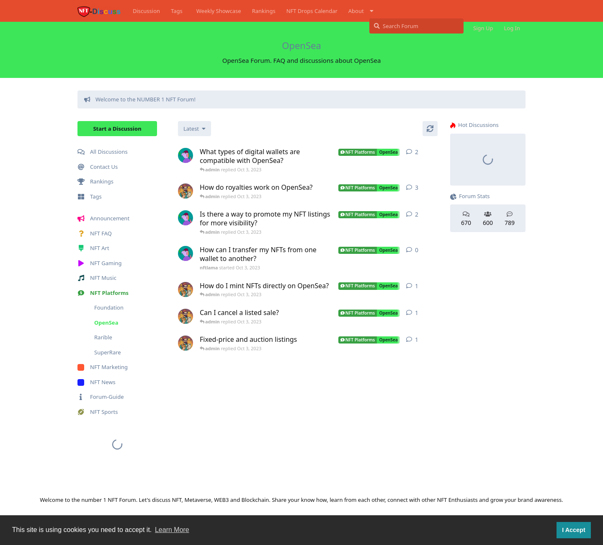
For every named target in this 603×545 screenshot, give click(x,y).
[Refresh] (430, 128)
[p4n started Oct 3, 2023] (185, 191)
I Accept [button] (573, 530)
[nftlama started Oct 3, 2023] (185, 155)
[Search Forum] (416, 26)
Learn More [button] (172, 529)
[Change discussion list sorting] (194, 128)
